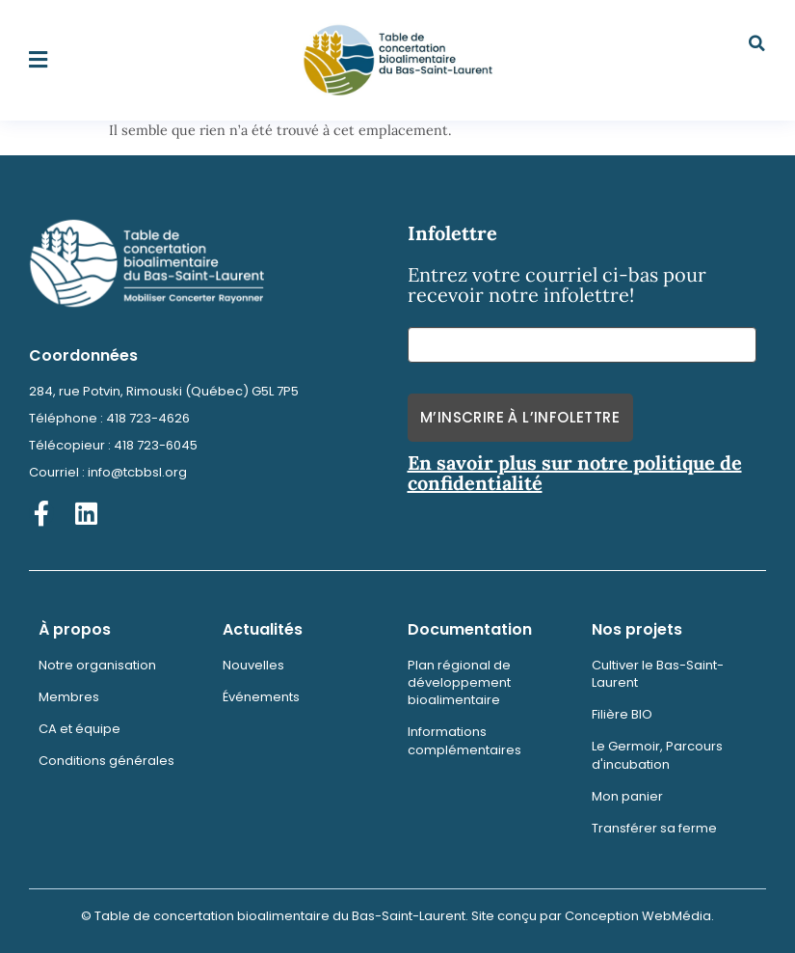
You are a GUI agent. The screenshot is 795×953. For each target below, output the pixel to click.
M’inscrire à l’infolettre (520, 417)
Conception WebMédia (638, 916)
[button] (38, 60)
